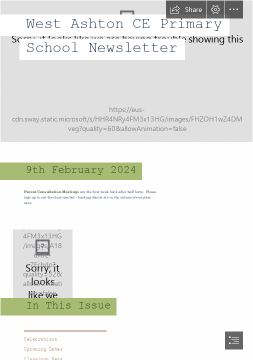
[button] (186, 9)
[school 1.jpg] (126, 71)
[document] (126, 180)
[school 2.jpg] (126, 264)
